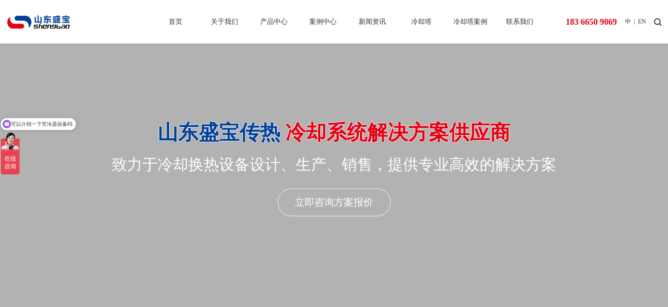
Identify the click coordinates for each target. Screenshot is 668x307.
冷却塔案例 (470, 21)
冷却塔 (421, 21)
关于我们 (224, 21)
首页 (175, 21)
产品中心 (274, 21)
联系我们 (519, 21)
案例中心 (323, 21)
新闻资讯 (372, 21)
